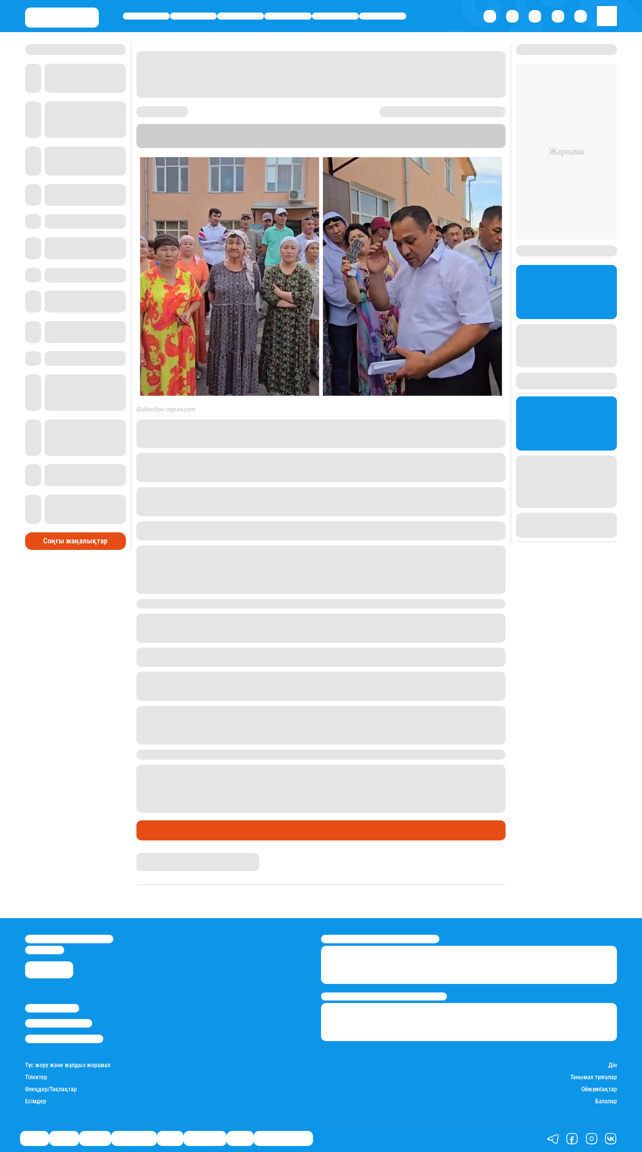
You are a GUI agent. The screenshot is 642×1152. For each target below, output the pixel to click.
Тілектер (36, 1077)
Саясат (146, 16)
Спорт (335, 16)
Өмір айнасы (288, 16)
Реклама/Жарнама (58, 1023)
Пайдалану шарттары (64, 1039)
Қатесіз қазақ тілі (283, 1138)
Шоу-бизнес (383, 16)
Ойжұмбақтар (599, 1089)
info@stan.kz (44, 950)
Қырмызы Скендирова (170, 857)
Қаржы (193, 16)
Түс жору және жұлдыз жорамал (67, 1065)
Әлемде (240, 16)
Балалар (606, 1101)
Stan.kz (278, 144)
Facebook (452, 433)
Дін (612, 1065)
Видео (240, 1138)
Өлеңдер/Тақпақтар (51, 1089)
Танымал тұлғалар (593, 1077)
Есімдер (35, 1101)
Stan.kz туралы (52, 1008)
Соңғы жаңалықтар (75, 540)
